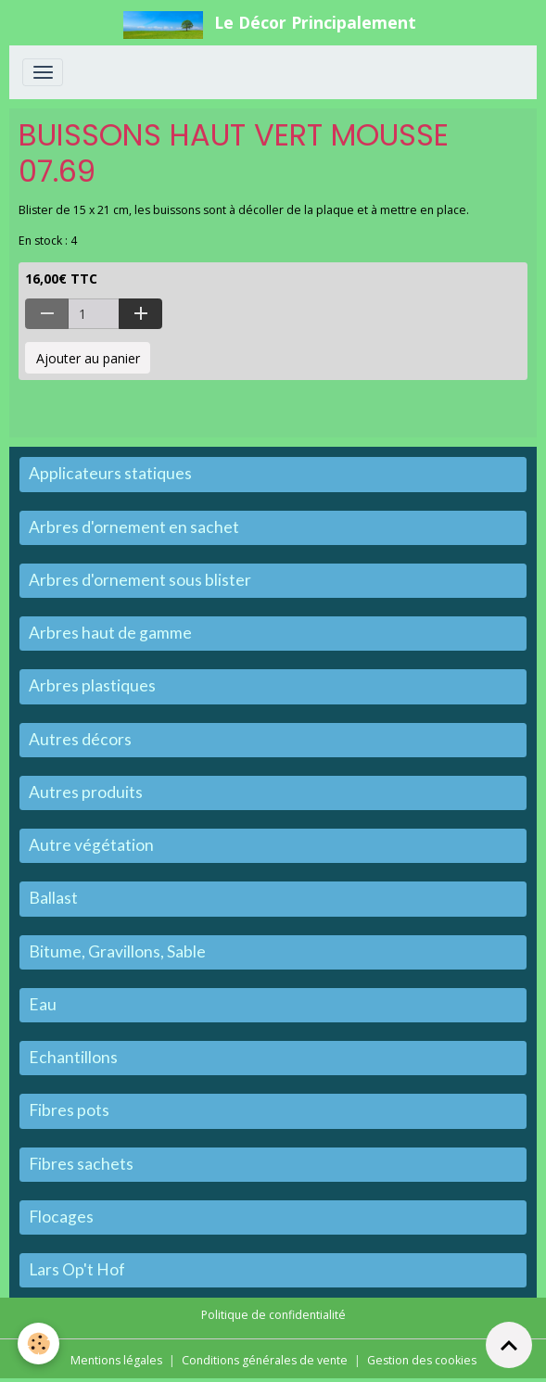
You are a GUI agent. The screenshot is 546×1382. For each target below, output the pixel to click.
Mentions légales (116, 1360)
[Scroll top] (509, 1345)
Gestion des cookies (421, 1360)
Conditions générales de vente (265, 1360)
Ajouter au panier (88, 358)
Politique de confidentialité (273, 1315)
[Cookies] (39, 1343)
